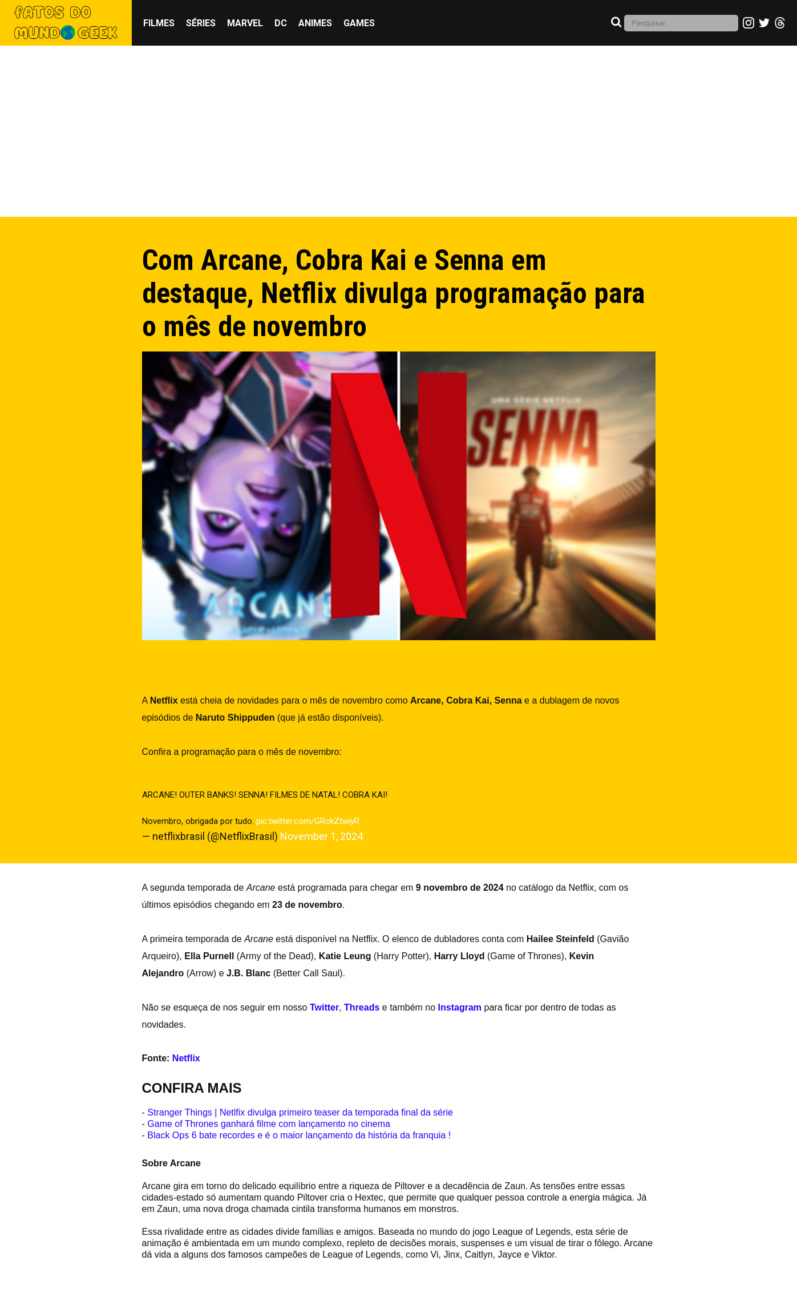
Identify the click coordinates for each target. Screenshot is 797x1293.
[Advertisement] (398, 131)
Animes (315, 23)
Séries (201, 23)
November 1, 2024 (321, 836)
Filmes (159, 23)
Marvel (245, 23)
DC (280, 23)
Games (359, 23)
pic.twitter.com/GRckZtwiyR (307, 821)
